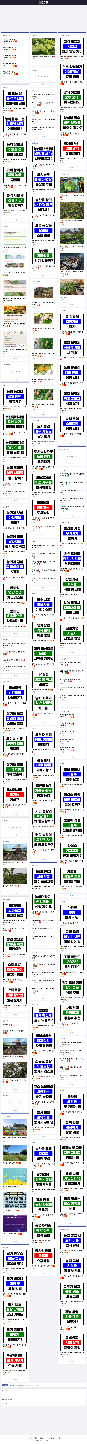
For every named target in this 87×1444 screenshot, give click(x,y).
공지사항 (4, 1385)
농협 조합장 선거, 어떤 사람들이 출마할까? (14, 484)
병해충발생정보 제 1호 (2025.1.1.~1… (67, 749)
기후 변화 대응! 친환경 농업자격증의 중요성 (43, 1216)
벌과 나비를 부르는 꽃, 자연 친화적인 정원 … (71, 1189)
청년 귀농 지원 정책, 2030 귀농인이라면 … (72, 1353)
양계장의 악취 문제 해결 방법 (43, 640)
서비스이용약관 (50, 1438)
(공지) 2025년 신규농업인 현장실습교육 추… (43, 571)
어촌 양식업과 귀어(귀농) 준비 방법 (71, 83)
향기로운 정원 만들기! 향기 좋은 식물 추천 (71, 998)
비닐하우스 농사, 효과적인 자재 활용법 (43, 1052)
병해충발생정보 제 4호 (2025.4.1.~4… (67, 724)
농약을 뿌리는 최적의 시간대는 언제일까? (14, 135)
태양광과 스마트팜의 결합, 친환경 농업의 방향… (14, 922)
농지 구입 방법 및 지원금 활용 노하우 (71, 1277)
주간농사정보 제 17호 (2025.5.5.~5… (10, 40)
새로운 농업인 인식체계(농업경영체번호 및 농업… (43, 973)
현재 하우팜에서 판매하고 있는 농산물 (72, 196)
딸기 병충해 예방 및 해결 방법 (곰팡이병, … (15, 1295)
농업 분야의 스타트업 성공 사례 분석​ (71, 435)
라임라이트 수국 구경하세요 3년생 (43, 56)
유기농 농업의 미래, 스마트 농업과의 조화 (14, 729)
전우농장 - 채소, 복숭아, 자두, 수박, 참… (14, 1081)
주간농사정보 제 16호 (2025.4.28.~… (10, 48)
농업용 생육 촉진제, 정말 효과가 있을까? (43, 1026)
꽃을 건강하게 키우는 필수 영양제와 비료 (71, 1215)
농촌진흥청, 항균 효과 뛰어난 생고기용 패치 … (43, 128)
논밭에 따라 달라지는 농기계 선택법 (14, 552)
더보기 (9, 80)
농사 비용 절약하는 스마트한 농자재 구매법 (43, 1128)
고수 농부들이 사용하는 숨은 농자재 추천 (43, 1103)
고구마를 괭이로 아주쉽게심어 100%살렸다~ (71, 483)
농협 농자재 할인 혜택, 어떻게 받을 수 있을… (15, 407)
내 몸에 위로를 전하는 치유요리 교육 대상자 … (43, 546)
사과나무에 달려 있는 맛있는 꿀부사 (71, 221)
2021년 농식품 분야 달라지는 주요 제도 (14, 248)
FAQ (4, 1395)
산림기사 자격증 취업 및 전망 (71, 594)
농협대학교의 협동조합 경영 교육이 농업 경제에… (43, 921)
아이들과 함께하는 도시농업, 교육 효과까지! (43, 519)
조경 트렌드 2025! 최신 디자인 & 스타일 (72, 973)
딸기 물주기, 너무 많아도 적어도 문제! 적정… (15, 1346)
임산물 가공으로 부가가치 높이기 (71, 544)
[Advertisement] (43, 18)
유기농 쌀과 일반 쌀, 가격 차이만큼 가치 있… (15, 780)
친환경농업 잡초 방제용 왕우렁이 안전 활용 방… (43, 355)
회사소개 (28, 1438)
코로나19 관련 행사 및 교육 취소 (14, 660)
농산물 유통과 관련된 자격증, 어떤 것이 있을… (43, 1165)
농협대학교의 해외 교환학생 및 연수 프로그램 (43, 887)
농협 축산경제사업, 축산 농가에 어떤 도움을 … (14, 433)
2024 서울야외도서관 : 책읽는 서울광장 (14, 1138)
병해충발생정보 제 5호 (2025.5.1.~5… (67, 716)
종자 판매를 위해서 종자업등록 (43, 1266)
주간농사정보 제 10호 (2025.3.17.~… (10, 65)
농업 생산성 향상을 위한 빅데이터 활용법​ (14, 955)
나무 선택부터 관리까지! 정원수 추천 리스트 (71, 1024)
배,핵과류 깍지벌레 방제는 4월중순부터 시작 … (43, 380)
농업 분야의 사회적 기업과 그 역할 (71, 358)
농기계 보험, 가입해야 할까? (13, 528)
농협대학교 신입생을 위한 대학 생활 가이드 (43, 913)
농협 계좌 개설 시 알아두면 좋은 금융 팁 (14, 458)
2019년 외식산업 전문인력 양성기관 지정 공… (43, 981)
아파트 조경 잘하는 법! (69, 923)
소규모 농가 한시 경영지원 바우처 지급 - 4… (14, 644)
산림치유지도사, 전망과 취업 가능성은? (71, 644)
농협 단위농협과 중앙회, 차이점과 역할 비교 (14, 492)
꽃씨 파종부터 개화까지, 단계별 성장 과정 (71, 1138)
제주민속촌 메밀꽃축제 (12, 1163)
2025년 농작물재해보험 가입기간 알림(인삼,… (72, 688)
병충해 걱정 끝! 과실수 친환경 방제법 (71, 836)
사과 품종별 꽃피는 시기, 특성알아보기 (43, 329)
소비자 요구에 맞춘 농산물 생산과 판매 (14, 325)
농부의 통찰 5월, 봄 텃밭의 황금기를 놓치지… (71, 333)
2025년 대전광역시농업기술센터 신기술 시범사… (71, 680)
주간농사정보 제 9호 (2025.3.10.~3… (10, 73)
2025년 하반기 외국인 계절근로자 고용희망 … (71, 1076)
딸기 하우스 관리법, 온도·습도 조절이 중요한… (14, 1269)
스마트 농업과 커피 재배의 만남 (43, 826)
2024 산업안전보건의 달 (12, 1234)
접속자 (6, 1399)
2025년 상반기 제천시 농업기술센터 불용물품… (71, 1043)
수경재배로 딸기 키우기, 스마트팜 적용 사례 (14, 1371)
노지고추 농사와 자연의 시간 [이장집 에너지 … (71, 491)
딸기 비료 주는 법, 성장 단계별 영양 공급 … (14, 1320)
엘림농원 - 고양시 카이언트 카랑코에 (14, 1032)
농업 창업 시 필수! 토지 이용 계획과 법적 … (71, 1251)
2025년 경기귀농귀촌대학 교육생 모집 (43, 929)
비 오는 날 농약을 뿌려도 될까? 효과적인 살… (14, 109)
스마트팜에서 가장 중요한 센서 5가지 (14, 1006)
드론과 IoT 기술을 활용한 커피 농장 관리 (43, 802)
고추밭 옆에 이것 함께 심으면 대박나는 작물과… (71, 499)
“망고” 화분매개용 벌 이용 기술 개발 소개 (43, 406)
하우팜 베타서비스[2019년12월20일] (14, 667)
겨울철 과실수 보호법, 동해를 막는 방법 (71, 887)
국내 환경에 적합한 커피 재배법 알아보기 (14, 299)
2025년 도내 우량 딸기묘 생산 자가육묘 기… (71, 672)
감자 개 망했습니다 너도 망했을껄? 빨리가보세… (72, 475)
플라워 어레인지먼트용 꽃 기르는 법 (71, 1113)
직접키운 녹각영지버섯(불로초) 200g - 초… (71, 273)
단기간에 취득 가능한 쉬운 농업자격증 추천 (43, 1190)
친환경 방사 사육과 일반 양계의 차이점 (43, 714)
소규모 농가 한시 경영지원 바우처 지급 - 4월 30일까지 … (24, 1385)
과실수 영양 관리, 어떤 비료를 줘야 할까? (72, 811)
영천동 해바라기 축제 (11, 1186)
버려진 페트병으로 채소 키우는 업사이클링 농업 (43, 493)
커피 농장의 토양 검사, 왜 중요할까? (43, 851)
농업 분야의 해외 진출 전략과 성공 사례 (71, 384)
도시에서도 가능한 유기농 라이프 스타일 (14, 806)
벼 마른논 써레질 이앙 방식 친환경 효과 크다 (43, 304)
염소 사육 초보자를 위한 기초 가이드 (43, 616)
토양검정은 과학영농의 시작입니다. (15, 350)
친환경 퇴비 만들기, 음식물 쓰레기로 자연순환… (43, 527)
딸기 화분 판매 (65, 297)
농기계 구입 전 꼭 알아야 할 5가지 (14, 578)
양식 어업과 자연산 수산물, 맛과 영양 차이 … (71, 57)
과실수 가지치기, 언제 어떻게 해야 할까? (71, 862)
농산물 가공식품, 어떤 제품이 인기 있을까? (43, 267)
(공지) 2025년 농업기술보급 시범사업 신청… (71, 664)
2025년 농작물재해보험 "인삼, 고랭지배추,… (71, 1068)
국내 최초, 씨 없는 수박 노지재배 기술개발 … (43, 120)
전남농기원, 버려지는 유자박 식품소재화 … (43, 112)
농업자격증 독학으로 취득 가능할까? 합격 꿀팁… (43, 1241)
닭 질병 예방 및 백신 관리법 (42, 690)
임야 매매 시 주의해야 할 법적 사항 (72, 619)
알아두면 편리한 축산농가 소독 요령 (14, 274)
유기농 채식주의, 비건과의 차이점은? (14, 704)
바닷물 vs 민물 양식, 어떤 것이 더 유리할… (71, 159)
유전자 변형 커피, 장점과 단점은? (43, 751)
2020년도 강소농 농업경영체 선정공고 (43, 957)
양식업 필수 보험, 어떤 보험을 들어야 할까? (71, 134)
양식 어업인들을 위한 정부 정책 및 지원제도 (71, 108)
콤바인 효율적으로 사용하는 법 (14, 626)
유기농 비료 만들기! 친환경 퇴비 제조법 (14, 755)
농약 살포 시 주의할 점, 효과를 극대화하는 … (15, 160)
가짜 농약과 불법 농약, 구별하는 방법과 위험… (14, 186)
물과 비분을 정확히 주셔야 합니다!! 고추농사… (72, 508)
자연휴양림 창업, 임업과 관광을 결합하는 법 (71, 570)
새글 (4, 1404)
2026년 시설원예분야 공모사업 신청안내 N (72, 696)
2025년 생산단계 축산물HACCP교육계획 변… (43, 563)
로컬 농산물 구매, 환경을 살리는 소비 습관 (43, 241)
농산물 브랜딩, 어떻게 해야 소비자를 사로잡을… (43, 165)
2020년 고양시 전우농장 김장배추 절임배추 (71, 247)
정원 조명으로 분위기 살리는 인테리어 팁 (72, 947)
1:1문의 (5, 1391)
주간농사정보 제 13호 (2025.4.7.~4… (10, 56)
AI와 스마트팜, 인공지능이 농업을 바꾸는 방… (14, 981)
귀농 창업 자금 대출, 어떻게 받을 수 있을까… (71, 1328)
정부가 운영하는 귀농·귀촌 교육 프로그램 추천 (71, 1302)
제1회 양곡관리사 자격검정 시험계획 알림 (43, 990)
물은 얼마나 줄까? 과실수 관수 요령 (71, 785)
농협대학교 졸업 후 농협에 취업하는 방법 (43, 937)
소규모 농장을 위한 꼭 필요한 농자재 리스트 (43, 1077)
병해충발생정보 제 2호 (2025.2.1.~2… (67, 740)
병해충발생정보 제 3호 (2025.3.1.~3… (67, 732)
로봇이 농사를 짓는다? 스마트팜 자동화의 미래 (14, 930)
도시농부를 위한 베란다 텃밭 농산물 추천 (43, 190)
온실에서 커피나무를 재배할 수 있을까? (43, 776)
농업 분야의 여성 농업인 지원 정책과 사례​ (71, 409)
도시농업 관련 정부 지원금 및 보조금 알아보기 (43, 442)
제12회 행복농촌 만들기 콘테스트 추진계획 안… (72, 1060)
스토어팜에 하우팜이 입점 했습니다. (14, 653)
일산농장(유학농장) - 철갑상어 (13, 862)
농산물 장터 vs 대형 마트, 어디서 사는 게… (43, 216)
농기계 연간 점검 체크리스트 (13, 603)
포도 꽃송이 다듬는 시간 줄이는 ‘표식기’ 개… (43, 104)
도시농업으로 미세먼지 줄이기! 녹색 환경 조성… (43, 468)
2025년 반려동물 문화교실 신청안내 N (43, 555)
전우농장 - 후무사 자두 (11, 886)
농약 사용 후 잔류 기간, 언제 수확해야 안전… (15, 211)
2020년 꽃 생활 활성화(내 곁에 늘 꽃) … (43, 965)
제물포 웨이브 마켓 (11, 1210)
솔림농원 (7, 1025)
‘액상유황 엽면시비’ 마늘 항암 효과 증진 (43, 95)
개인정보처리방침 (38, 1438)
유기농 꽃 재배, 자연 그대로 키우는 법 (72, 1164)
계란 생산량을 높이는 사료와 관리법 (43, 665)
